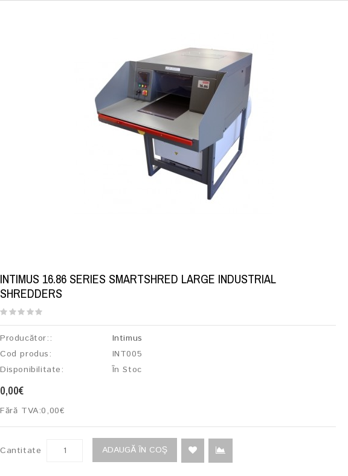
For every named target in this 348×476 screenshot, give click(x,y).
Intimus (127, 338)
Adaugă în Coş (134, 450)
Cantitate (20, 451)
